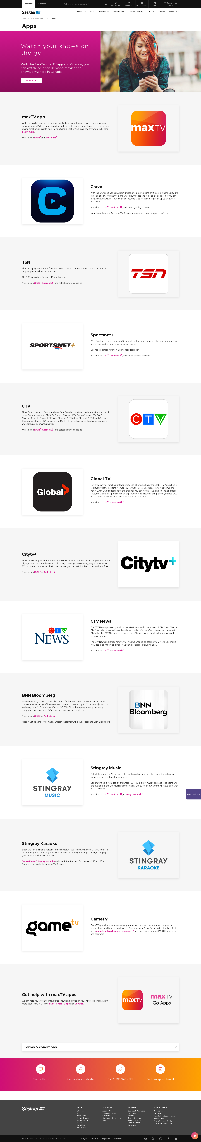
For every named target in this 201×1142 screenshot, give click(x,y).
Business (42, 4)
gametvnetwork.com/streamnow (113, 931)
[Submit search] (105, 4)
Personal (29, 4)
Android (49, 137)
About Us (173, 12)
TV (91, 12)
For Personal (36, 18)
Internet (102, 12)
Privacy (94, 1138)
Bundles (161, 12)
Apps (54, 18)
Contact (118, 1138)
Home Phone (119, 12)
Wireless (80, 12)
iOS (36, 137)
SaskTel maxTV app (59, 1003)
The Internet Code (163, 1123)
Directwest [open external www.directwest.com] (159, 1111)
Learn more (31, 80)
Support (106, 1138)
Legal (84, 1138)
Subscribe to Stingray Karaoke (38, 861)
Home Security (136, 12)
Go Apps (79, 1003)
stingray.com (133, 794)
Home (24, 18)
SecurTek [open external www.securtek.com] (158, 1113)
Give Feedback (193, 794)
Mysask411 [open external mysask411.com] (159, 1118)
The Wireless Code (163, 1121)
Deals (151, 12)
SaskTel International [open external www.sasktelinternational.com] (164, 1116)
